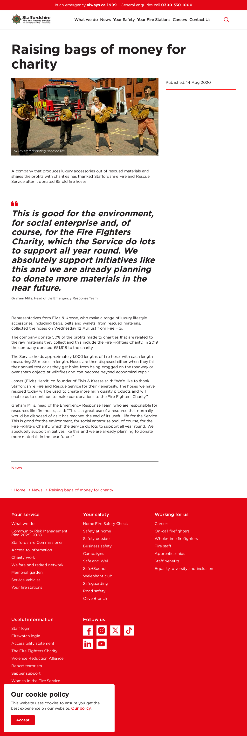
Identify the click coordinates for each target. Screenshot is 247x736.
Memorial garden (27, 572)
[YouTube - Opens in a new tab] (102, 644)
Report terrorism (26, 666)
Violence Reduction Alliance (37, 658)
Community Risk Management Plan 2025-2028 (39, 533)
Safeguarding (95, 584)
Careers (180, 20)
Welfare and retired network (37, 565)
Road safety (94, 591)
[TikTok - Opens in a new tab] (129, 630)
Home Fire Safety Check (105, 524)
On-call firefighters (172, 531)
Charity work (23, 557)
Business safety (97, 546)
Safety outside (96, 539)
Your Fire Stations (153, 20)
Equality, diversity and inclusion (184, 569)
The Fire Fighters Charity (34, 651)
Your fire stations (26, 587)
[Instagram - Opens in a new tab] (102, 630)
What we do (86, 20)
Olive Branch (95, 599)
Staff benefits (167, 561)
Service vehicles (26, 580)
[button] (226, 19)
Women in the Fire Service (35, 681)
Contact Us (199, 20)
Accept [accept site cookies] (22, 720)
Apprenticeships (170, 554)
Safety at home (97, 531)
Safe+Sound (94, 569)
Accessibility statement (32, 643)
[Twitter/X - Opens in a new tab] (115, 630)
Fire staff (163, 546)
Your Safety (124, 20)
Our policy (81, 708)
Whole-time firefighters (176, 539)
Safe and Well (96, 561)
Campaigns (93, 554)
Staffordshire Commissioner (37, 543)
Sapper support (26, 673)
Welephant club (97, 576)
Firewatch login (25, 636)
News (105, 20)
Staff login (20, 628)
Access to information (31, 550)
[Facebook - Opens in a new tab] (88, 630)
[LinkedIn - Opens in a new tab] (88, 644)
